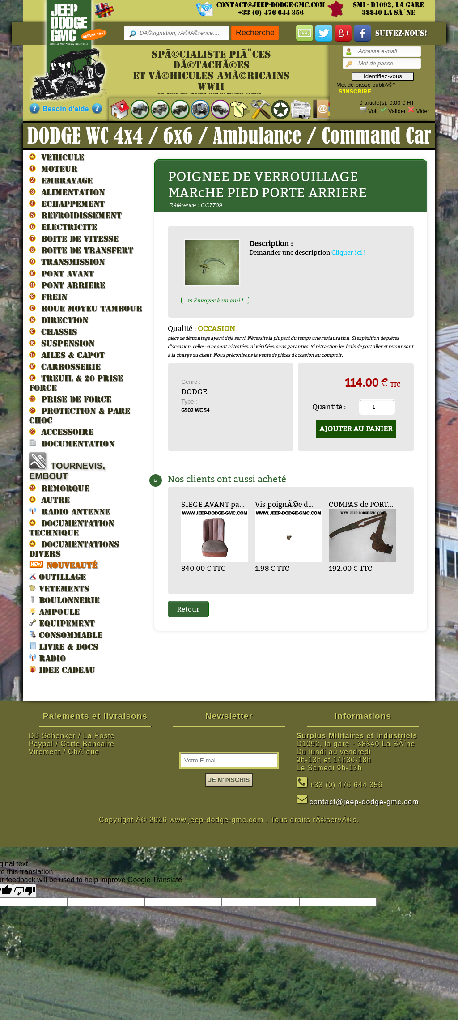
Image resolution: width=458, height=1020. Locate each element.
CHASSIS (53, 331)
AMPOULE (54, 611)
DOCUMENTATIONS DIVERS (74, 548)
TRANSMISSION (67, 261)
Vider (422, 111)
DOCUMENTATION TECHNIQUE (71, 527)
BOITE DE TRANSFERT (81, 250)
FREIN (48, 296)
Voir (373, 111)
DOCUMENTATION (71, 443)
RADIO (47, 658)
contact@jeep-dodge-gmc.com (270, 5)
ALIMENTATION (67, 192)
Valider (397, 111)
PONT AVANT (61, 273)
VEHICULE (56, 157)
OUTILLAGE (57, 576)
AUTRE (49, 499)
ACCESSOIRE (61, 431)
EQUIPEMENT (62, 623)
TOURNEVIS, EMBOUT (67, 466)
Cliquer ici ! (348, 252)
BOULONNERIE (64, 600)
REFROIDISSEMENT (75, 215)
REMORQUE (59, 488)
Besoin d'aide (65, 109)
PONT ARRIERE (67, 285)
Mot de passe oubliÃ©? (366, 84)
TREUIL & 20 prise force (76, 382)
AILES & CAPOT (67, 354)
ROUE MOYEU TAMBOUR (85, 308)
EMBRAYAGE (61, 180)
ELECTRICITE (63, 226)
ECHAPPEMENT (67, 203)
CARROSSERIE (65, 366)
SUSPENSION (61, 343)
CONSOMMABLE (65, 634)
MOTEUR (53, 168)
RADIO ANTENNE (69, 511)
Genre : (190, 381)
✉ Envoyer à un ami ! (215, 300)
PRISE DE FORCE (70, 399)
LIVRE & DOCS (63, 646)
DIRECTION (58, 319)
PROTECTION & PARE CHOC (79, 415)
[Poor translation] (24, 891)
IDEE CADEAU (62, 669)
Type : (189, 401)
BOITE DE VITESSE (74, 238)
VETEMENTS (59, 588)
